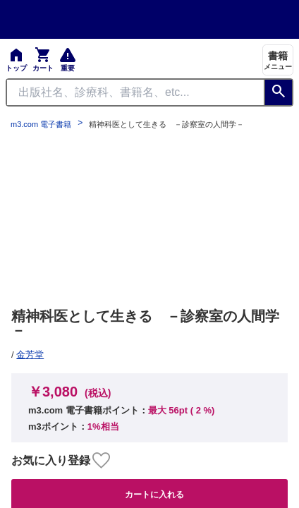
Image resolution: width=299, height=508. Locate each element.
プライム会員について (60, 157)
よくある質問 (41, 178)
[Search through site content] (135, 92)
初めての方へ (190, 178)
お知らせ (31, 200)
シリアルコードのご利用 (215, 200)
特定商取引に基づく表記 (215, 157)
